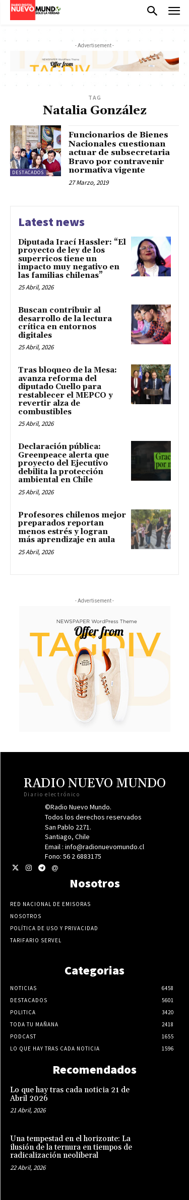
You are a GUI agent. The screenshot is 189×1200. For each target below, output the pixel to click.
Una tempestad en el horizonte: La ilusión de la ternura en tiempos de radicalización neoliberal (71, 1147)
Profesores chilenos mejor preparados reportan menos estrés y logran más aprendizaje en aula (72, 527)
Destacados (28, 172)
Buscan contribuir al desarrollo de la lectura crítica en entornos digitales (65, 323)
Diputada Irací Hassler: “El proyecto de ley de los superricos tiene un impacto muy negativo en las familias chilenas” (72, 259)
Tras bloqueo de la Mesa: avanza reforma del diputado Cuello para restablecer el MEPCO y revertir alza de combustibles (67, 391)
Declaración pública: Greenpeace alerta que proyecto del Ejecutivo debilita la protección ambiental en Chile (63, 463)
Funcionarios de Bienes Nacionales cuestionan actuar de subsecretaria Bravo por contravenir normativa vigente (119, 152)
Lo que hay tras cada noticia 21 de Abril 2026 (70, 1094)
